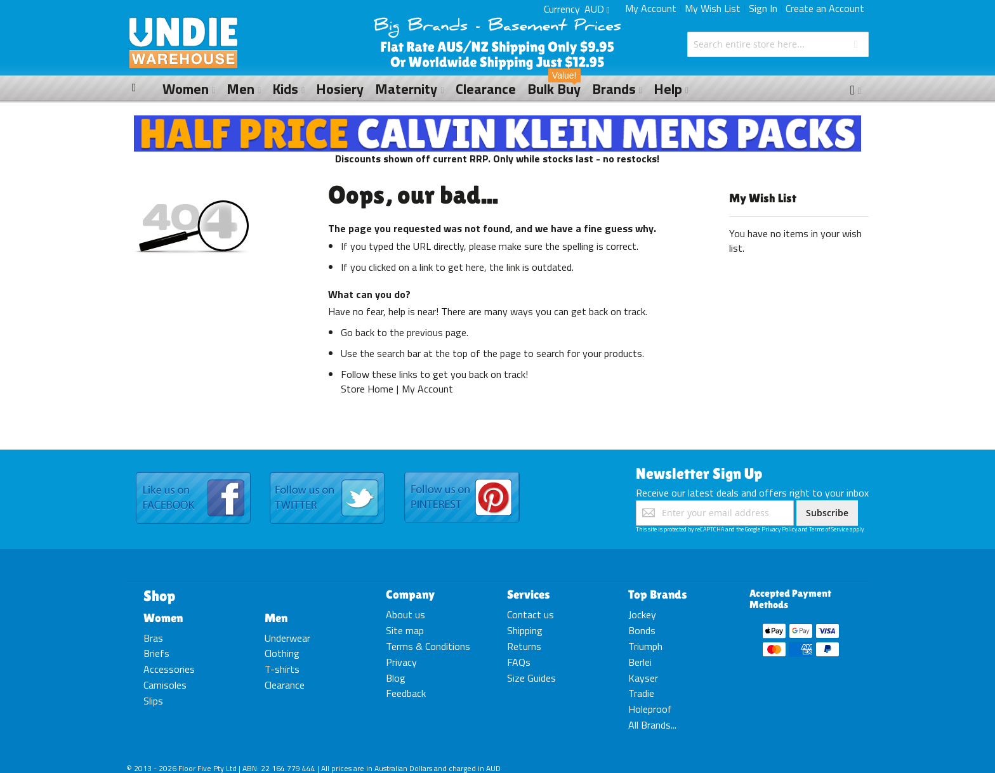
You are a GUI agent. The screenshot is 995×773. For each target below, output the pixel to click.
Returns (524, 646)
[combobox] (778, 44)
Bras (153, 638)
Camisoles (165, 684)
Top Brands (657, 594)
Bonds (642, 630)
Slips (153, 700)
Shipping (525, 630)
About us (405, 614)
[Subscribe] (827, 513)
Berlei (640, 662)
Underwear (287, 638)
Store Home (367, 388)
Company (410, 594)
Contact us (530, 614)
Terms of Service (828, 529)
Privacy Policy (779, 529)
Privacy (401, 662)
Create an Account (825, 8)
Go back (357, 332)
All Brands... (652, 724)
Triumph (645, 646)
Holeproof (650, 709)
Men (276, 618)
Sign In (763, 8)
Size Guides (531, 677)
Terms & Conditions (428, 646)
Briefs (156, 653)
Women (163, 618)
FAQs (518, 662)
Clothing (282, 653)
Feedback (406, 693)
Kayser (643, 677)
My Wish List (713, 8)
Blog (395, 677)
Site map (405, 630)
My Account (650, 8)
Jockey (642, 614)
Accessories (169, 669)
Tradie (641, 693)
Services (528, 594)
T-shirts (282, 669)
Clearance (285, 684)
